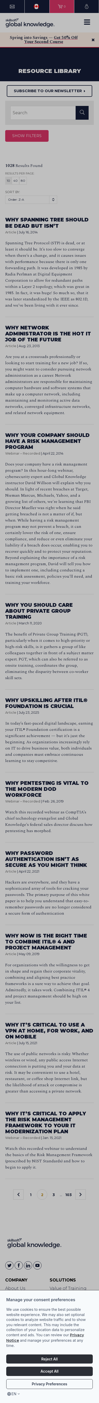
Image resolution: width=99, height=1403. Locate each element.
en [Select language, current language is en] (14, 1394)
